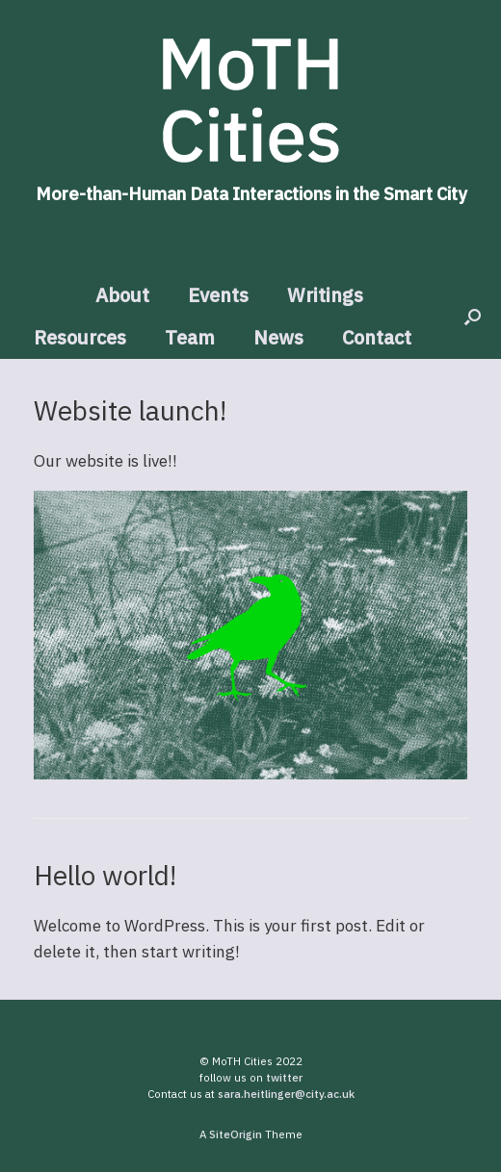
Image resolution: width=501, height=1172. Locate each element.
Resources (80, 337)
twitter (284, 1077)
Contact (376, 337)
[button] (472, 316)
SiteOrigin (235, 1134)
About (122, 295)
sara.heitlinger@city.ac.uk (286, 1093)
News (278, 337)
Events (218, 295)
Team (190, 337)
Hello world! (105, 875)
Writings (325, 295)
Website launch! (130, 410)
